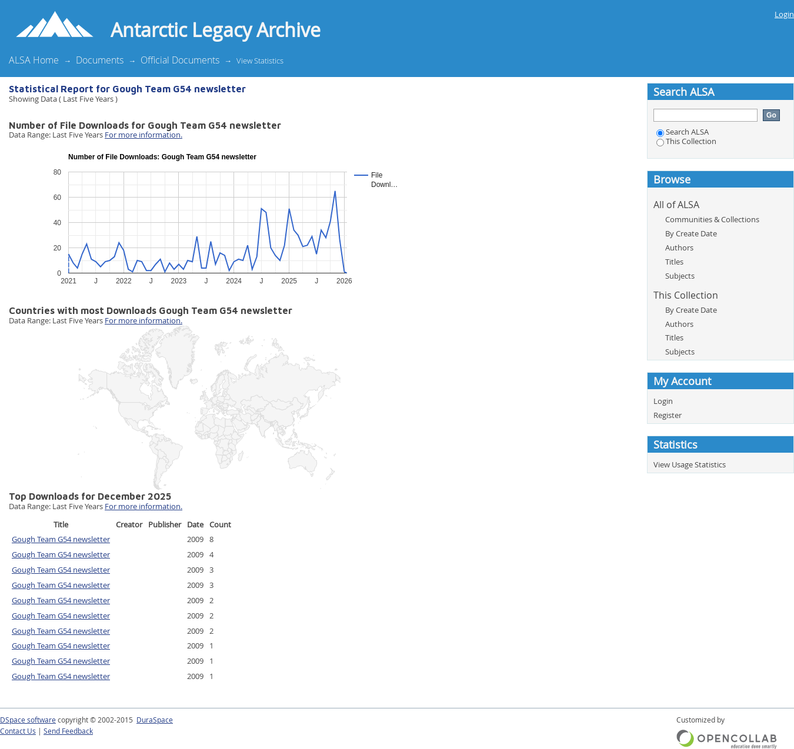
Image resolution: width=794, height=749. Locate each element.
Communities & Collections (712, 219)
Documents (100, 60)
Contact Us (18, 731)
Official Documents (180, 60)
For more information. (143, 134)
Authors (679, 247)
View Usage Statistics (689, 464)
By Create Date (691, 233)
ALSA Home (34, 60)
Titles (674, 261)
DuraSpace (154, 720)
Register (667, 415)
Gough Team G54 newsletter (61, 539)
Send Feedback (68, 731)
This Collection (686, 141)
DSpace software (28, 720)
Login (784, 14)
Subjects (680, 275)
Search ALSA (682, 131)
